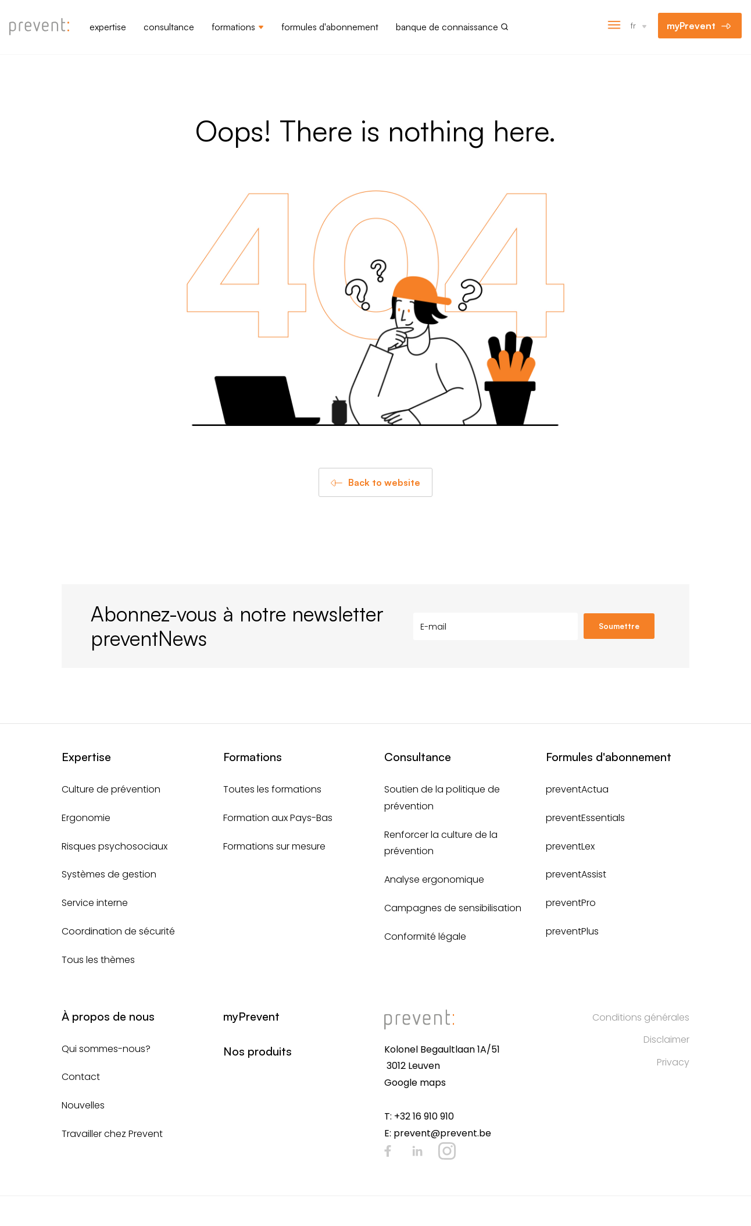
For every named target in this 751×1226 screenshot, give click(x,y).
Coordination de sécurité (118, 931)
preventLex (570, 846)
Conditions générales (640, 1017)
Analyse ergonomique (434, 879)
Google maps (415, 1082)
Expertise (108, 27)
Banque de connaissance (447, 27)
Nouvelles (83, 1105)
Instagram (447, 1151)
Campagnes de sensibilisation (452, 908)
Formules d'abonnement (329, 27)
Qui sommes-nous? (106, 1049)
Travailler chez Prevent (112, 1133)
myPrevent (691, 25)
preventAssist (576, 874)
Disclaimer (666, 1039)
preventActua (577, 789)
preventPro (571, 902)
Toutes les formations (272, 789)
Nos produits (257, 1051)
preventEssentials (585, 818)
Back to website (384, 482)
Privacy (673, 1062)
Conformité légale (425, 936)
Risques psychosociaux (114, 846)
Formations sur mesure (274, 846)
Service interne (95, 902)
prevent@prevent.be (442, 1133)
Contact (81, 1076)
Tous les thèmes (98, 959)
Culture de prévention (111, 789)
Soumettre (619, 626)
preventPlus (572, 931)
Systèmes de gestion (109, 874)
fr (633, 25)
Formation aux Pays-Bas (277, 818)
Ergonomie (86, 818)
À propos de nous (108, 1016)
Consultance (169, 27)
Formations (233, 27)
